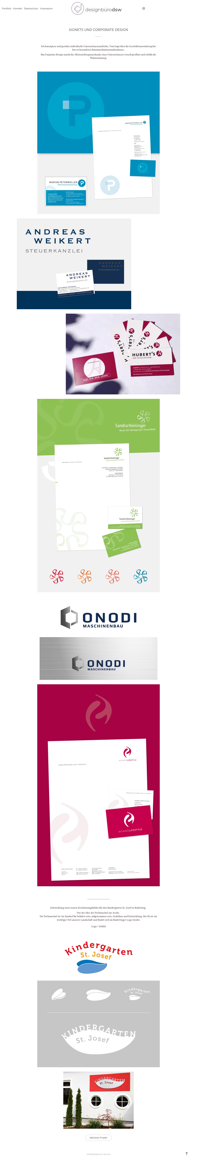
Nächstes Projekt (98, 1137)
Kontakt (17, 8)
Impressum (46, 8)
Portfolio (6, 8)
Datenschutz (31, 8)
